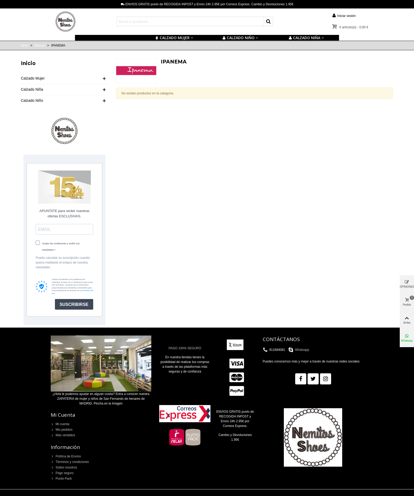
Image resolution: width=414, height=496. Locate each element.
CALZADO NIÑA (304, 37)
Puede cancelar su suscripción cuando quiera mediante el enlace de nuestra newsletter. (63, 262)
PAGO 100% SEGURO (185, 348)
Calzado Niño (32, 100)
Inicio (28, 63)
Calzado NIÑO (238, 37)
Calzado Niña (32, 89)
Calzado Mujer (33, 78)
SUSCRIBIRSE (74, 304)
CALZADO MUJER (172, 37)
